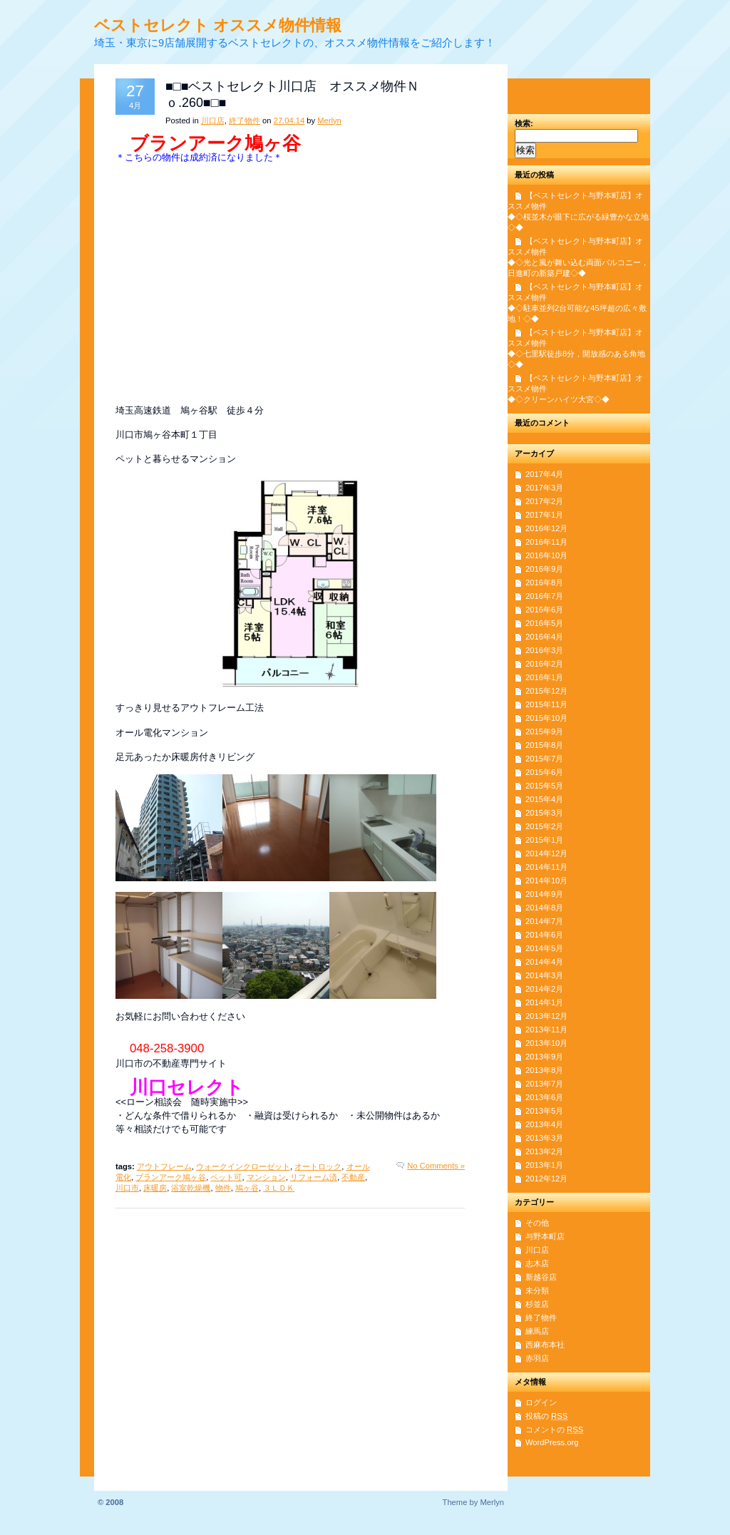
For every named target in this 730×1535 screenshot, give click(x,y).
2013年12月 (546, 1016)
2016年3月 (544, 650)
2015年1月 (544, 840)
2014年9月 (544, 894)
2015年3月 (544, 812)
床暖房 (155, 1188)
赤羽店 (537, 1358)
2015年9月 (544, 731)
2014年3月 (544, 975)
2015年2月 (544, 826)
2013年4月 (544, 1124)
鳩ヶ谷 (247, 1188)
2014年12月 (546, 853)
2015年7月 (544, 758)
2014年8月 (544, 907)
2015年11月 (546, 704)
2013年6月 (544, 1097)
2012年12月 (546, 1178)
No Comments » (436, 1165)
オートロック (317, 1166)
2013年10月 (546, 1043)
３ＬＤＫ (278, 1188)
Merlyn (329, 120)
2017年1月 (544, 514)
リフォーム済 (313, 1177)
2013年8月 (544, 1070)
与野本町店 (545, 1236)
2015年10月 (546, 718)
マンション (266, 1177)
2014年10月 (546, 880)
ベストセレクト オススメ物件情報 (217, 25)
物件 (223, 1188)
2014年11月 (546, 867)
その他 (537, 1222)
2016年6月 (544, 609)
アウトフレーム (164, 1166)
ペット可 (226, 1177)
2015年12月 (546, 691)
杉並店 (537, 1304)
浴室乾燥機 (190, 1188)
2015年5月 (544, 785)
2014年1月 (544, 1002)
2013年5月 (544, 1111)
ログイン (541, 1402)
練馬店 (537, 1331)
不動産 (353, 1177)
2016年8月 (544, 582)
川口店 (213, 120)
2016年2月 (544, 663)
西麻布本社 (545, 1344)
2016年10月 (546, 555)
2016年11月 (546, 542)
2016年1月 (544, 677)
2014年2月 (544, 989)
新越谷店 (541, 1277)
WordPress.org (551, 1442)
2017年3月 (544, 487)
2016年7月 (544, 596)
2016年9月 (544, 569)
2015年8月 (544, 745)
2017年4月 (544, 474)
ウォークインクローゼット (243, 1166)
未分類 (537, 1290)
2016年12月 (546, 528)
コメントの (554, 1429)
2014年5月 (544, 948)
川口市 (127, 1188)
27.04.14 (289, 120)
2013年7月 (544, 1083)
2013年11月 (546, 1029)
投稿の (546, 1416)
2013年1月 (544, 1165)
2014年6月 (544, 934)
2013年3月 (544, 1138)
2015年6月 (544, 772)
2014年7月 (544, 921)
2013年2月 (544, 1151)
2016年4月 (544, 636)
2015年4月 (544, 799)
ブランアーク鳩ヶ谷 (170, 1177)
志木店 (537, 1263)
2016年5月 (544, 623)
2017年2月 (544, 501)
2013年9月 (544, 1056)
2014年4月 (544, 962)
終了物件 (244, 120)
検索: (524, 123)
